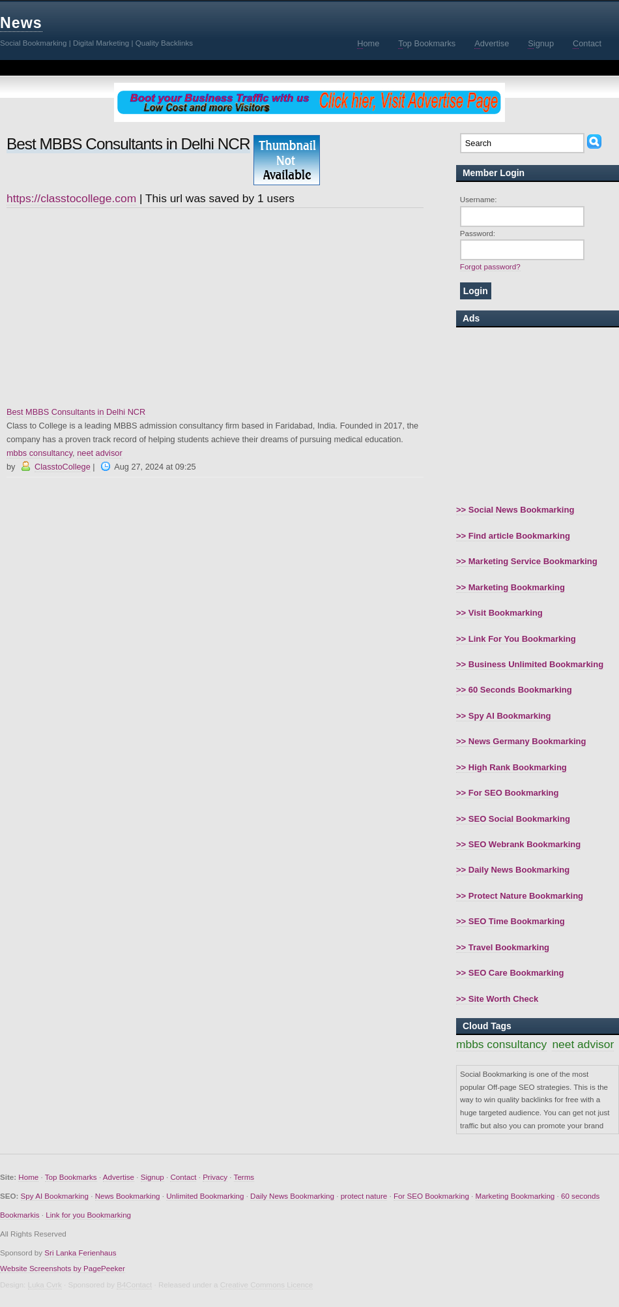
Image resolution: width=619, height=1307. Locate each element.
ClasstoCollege (63, 467)
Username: (478, 199)
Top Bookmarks (71, 1177)
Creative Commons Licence (266, 1284)
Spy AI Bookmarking (55, 1196)
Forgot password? (490, 266)
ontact (587, 43)
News (21, 22)
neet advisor (99, 453)
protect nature (364, 1196)
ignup (541, 43)
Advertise (118, 1177)
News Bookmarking (127, 1196)
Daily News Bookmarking (292, 1196)
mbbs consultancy (39, 453)
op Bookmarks (426, 43)
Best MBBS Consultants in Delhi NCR (76, 412)
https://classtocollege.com (71, 198)
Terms (244, 1177)
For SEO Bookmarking (431, 1196)
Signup (152, 1177)
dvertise (491, 43)
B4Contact (134, 1284)
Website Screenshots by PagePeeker (62, 1268)
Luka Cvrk (45, 1284)
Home (28, 1177)
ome (368, 43)
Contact (183, 1177)
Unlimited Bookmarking (205, 1196)
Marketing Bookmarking (515, 1196)
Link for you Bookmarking (88, 1214)
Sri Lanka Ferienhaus (80, 1252)
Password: (477, 233)
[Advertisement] (215, 307)
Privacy (215, 1177)
